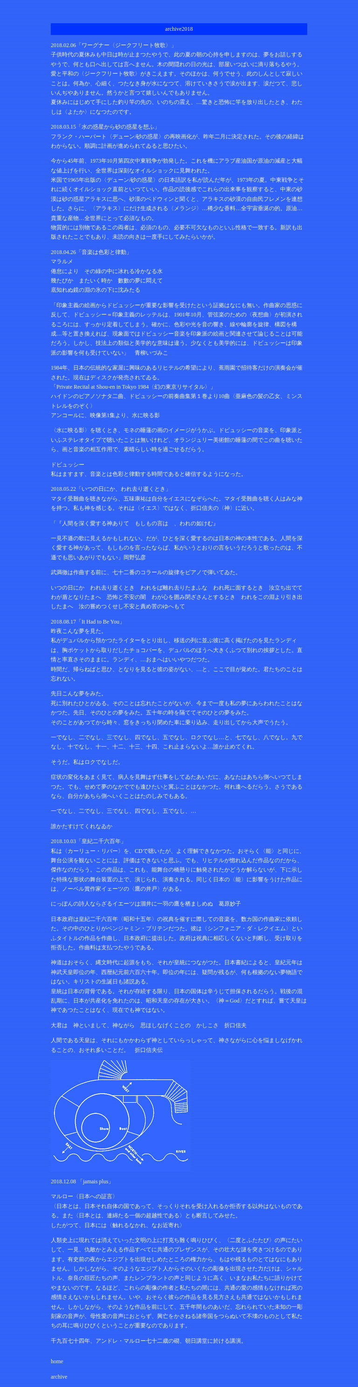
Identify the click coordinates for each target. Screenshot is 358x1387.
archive (59, 1376)
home (57, 1361)
